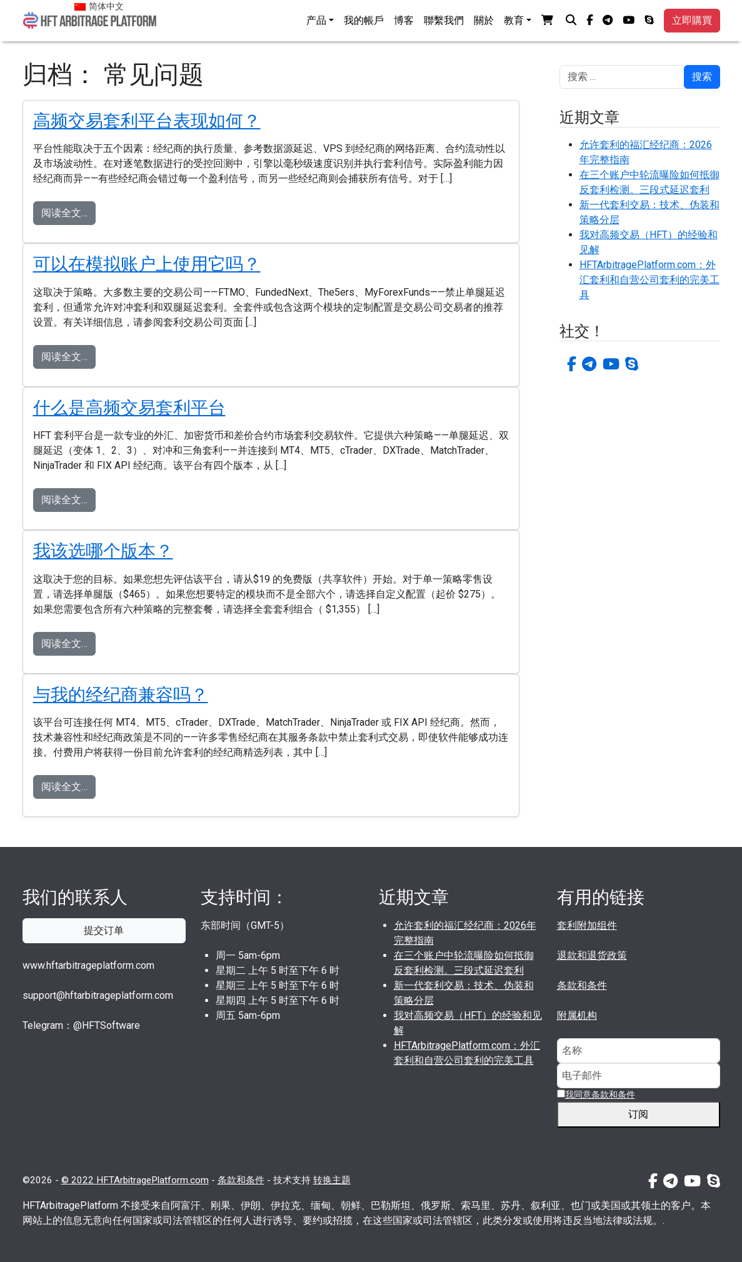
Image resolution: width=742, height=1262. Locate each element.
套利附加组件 (587, 925)
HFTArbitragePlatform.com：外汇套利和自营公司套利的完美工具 (649, 280)
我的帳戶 (364, 20)
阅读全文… (64, 213)
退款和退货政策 (592, 955)
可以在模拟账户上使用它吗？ (147, 264)
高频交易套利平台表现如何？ (147, 121)
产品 (316, 20)
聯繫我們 (444, 20)
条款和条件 (582, 985)
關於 (484, 20)
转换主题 (332, 1180)
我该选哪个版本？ (103, 551)
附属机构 (577, 1015)
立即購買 (692, 20)
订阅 (643, 1114)
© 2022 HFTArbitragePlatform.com (135, 1180)
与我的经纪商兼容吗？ (120, 694)
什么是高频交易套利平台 (129, 408)
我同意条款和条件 (600, 1094)
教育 (514, 20)
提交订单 (104, 930)
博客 (404, 20)
